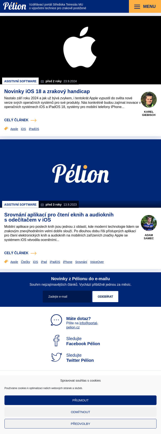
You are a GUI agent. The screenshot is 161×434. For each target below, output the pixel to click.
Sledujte (75, 341)
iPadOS (34, 129)
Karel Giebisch (148, 113)
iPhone (67, 262)
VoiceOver (97, 262)
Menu (145, 7)
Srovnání (81, 262)
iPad (44, 262)
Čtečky (25, 262)
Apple (14, 129)
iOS (23, 129)
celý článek (16, 120)
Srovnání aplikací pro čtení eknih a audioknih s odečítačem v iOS (59, 217)
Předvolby (80, 423)
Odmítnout (80, 412)
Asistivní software (20, 81)
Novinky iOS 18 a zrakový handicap (47, 91)
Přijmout (80, 400)
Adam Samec (149, 237)
